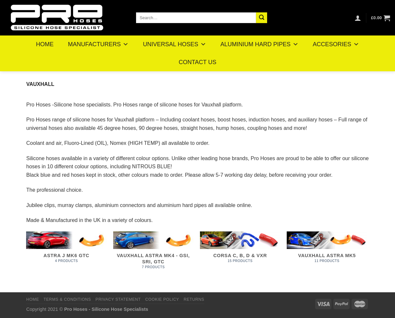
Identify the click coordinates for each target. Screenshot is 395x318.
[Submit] (261, 17)
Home (32, 299)
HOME (44, 44)
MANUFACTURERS (98, 44)
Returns (194, 299)
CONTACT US (197, 62)
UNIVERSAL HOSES (174, 44)
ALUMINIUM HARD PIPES (259, 44)
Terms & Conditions (67, 299)
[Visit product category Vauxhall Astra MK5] (327, 253)
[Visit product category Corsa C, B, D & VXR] (240, 253)
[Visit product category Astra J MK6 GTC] (66, 253)
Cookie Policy (162, 299)
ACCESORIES (336, 44)
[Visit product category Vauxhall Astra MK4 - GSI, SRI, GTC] (153, 253)
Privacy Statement (118, 299)
